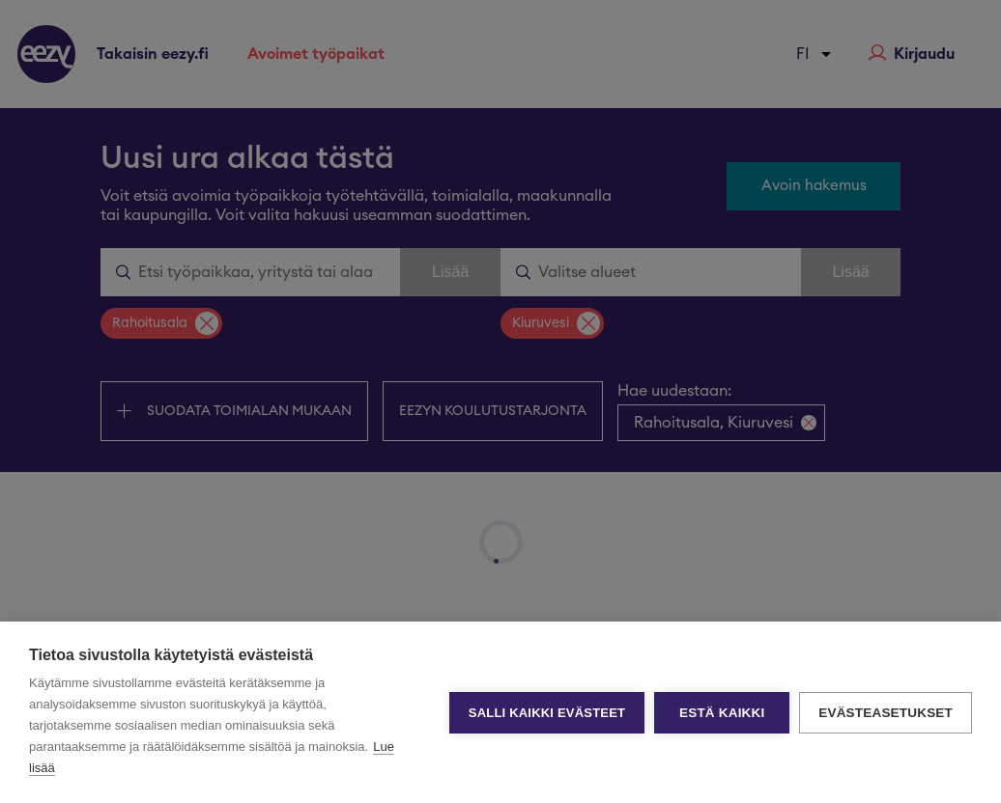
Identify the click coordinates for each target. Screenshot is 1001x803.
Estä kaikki (721, 713)
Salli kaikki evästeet (547, 713)
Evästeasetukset (885, 713)
